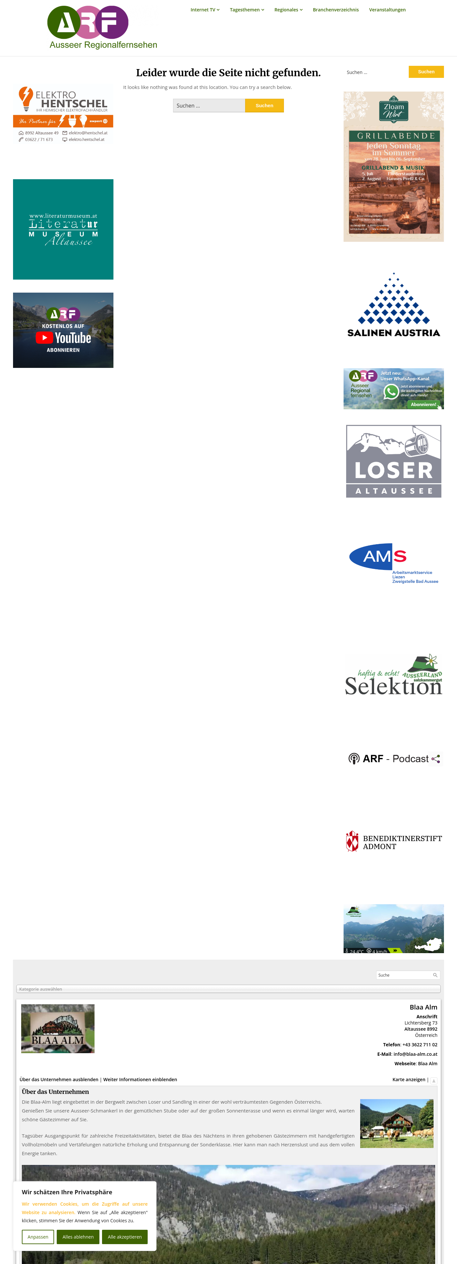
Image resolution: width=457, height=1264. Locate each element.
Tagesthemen (245, 10)
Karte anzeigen (408, 1079)
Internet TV (203, 10)
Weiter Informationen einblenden (140, 1079)
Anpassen (38, 1237)
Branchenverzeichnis (336, 10)
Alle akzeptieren (125, 1237)
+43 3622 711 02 (420, 1044)
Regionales (286, 10)
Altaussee (415, 1029)
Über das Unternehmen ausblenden (59, 1079)
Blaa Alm (427, 1063)
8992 (432, 1029)
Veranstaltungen (387, 10)
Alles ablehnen (78, 1237)
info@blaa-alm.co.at (415, 1054)
